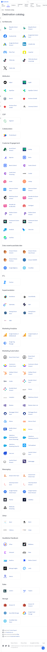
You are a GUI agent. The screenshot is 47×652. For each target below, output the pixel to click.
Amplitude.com (9, 632)
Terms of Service (14, 643)
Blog (18, 634)
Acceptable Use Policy (34, 643)
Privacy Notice (24, 643)
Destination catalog (9, 10)
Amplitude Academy (15, 636)
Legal (43, 643)
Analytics (13, 5)
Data (8, 5)
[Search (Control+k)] (36, 1)
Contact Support (13, 630)
